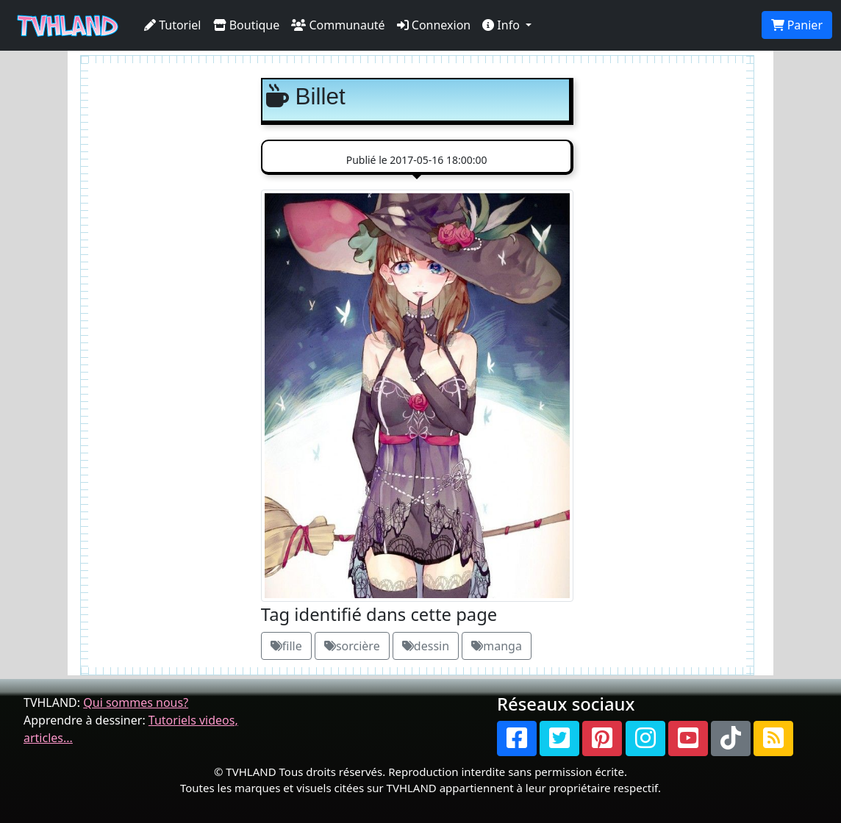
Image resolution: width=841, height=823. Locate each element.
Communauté (337, 25)
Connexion (434, 25)
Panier (797, 25)
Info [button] (502, 25)
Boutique (246, 25)
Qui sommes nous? (135, 702)
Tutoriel (172, 25)
